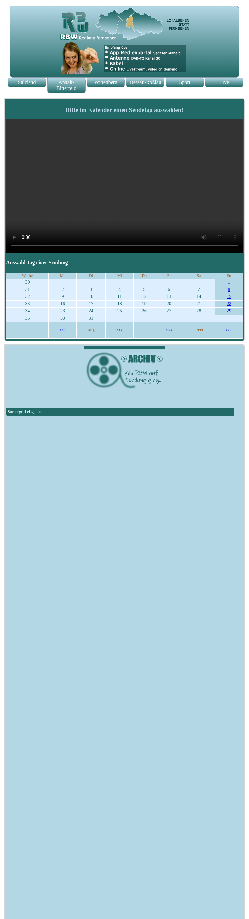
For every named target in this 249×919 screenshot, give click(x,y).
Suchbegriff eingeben (24, 411)
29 (229, 310)
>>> (119, 330)
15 (229, 296)
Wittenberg (105, 82)
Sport (184, 82)
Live (224, 82)
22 (229, 303)
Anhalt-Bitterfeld (66, 85)
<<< (62, 330)
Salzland (27, 82)
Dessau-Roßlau (145, 82)
